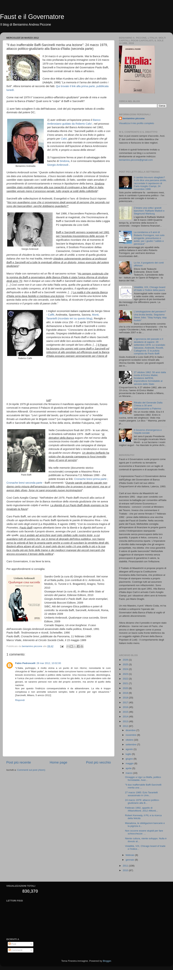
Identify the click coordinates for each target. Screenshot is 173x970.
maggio (130, 763)
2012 (126, 726)
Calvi (64, 138)
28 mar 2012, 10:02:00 (49, 663)
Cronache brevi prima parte (90, 479)
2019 (126, 693)
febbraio (130, 855)
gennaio (130, 859)
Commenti (15, 950)
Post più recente (18, 762)
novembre (131, 735)
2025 (126, 664)
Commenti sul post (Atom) (31, 770)
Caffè (51, 314)
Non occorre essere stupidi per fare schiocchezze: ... (144, 832)
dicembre (131, 730)
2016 (126, 707)
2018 (126, 697)
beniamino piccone (134, 118)
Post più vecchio (98, 762)
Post (12, 944)
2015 (126, 712)
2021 (126, 683)
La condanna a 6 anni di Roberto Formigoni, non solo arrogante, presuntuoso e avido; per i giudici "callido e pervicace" (149, 238)
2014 (126, 716)
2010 (126, 870)
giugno (130, 758)
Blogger (107, 961)
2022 (126, 678)
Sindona (64, 161)
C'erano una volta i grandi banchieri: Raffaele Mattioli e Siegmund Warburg (149, 210)
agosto (130, 749)
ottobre (130, 739)
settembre (131, 744)
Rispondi (20, 700)
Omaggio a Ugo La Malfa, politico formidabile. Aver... (143, 778)
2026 (126, 659)
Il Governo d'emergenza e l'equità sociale (148, 431)
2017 (126, 702)
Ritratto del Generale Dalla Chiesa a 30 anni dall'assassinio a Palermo (148, 405)
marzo (129, 773)
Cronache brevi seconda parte (24, 482)
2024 (126, 669)
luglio (129, 754)
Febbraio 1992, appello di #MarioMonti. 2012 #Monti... (141, 809)
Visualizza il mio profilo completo (136, 123)
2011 (126, 865)
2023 (126, 674)
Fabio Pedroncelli (25, 663)
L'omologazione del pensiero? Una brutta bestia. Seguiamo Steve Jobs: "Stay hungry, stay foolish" (150, 316)
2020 (126, 688)
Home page (58, 762)
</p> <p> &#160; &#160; (62, 379)
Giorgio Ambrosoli (57, 164)
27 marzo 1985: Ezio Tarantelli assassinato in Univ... (141, 794)
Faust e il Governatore (32, 16)
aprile (129, 768)
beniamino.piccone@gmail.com (136, 160)
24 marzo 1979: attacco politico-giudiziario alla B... (142, 801)
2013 (126, 721)
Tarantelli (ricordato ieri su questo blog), (69, 318)
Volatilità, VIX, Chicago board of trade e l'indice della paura (149, 288)
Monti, (95, 314)
